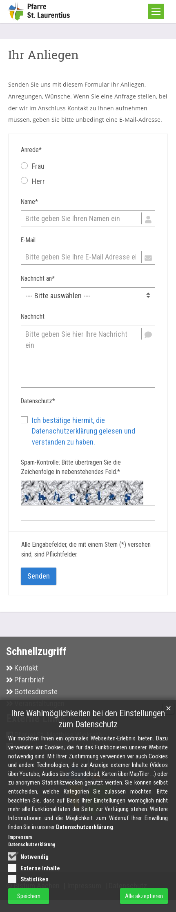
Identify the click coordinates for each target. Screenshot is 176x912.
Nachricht (33, 316)
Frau (33, 166)
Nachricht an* (38, 278)
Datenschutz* (38, 401)
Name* (29, 202)
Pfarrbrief (29, 679)
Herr (33, 181)
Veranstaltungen (39, 703)
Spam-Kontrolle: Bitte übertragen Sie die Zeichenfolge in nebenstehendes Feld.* (71, 467)
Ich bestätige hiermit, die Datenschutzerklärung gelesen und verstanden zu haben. (83, 431)
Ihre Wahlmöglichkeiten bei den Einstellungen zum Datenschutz (88, 728)
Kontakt (26, 668)
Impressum (20, 846)
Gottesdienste (36, 691)
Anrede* (31, 150)
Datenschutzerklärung (84, 836)
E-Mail (28, 240)
